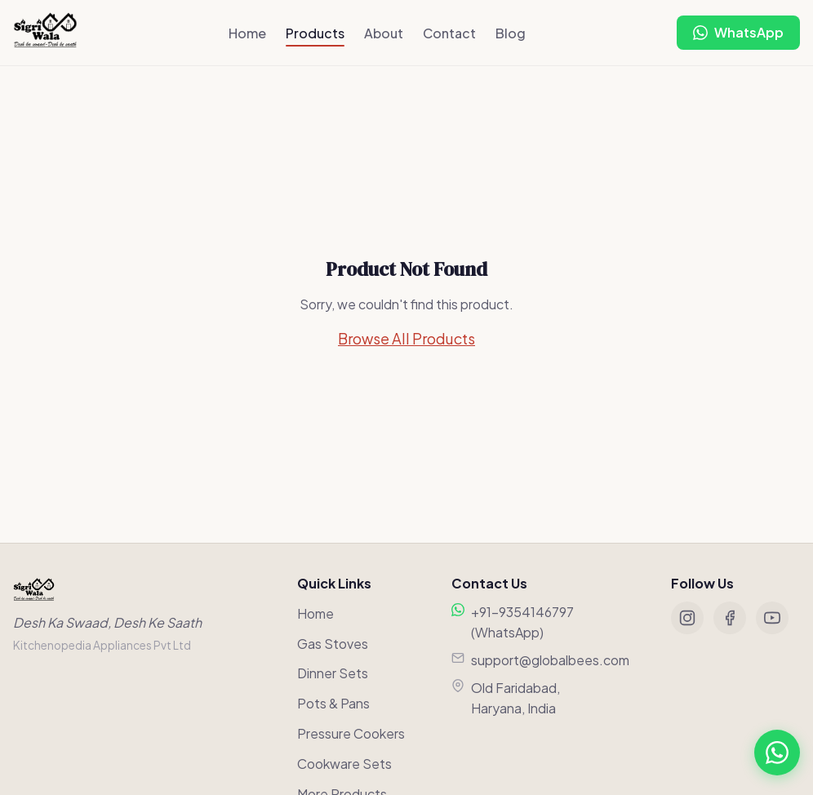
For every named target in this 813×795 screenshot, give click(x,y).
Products (315, 33)
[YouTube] (772, 618)
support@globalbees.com (550, 659)
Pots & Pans (333, 703)
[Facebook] (729, 618)
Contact (449, 33)
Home (247, 33)
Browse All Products (406, 338)
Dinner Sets (332, 673)
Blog (510, 33)
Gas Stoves (332, 643)
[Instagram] (687, 618)
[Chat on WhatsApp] (738, 33)
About (383, 33)
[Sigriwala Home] (45, 33)
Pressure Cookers (351, 733)
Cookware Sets (344, 763)
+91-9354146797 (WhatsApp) (522, 622)
